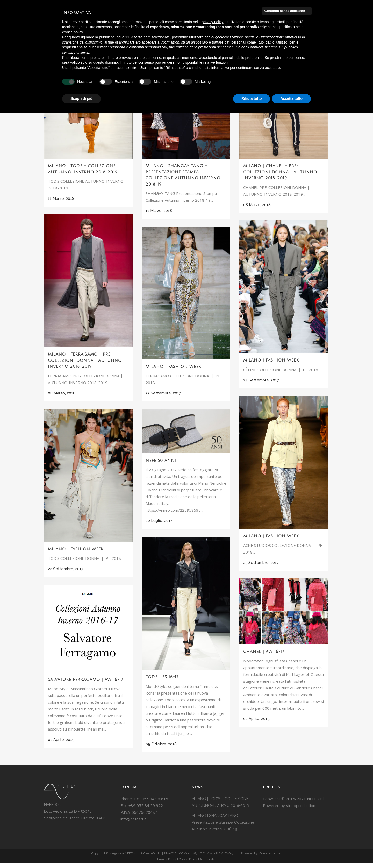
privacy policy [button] (213, 22)
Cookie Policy (188, 859)
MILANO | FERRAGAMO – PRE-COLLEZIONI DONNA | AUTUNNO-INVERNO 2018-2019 (86, 360)
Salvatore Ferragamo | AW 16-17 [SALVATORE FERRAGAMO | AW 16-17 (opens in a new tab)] (85, 679)
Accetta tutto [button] (291, 98)
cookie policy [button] (72, 32)
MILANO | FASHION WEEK (271, 360)
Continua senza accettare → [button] (286, 11)
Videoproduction (300, 805)
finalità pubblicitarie (92, 47)
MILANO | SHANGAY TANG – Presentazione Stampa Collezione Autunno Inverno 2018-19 (223, 822)
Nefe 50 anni (161, 460)
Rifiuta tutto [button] (251, 98)
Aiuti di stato (208, 859)
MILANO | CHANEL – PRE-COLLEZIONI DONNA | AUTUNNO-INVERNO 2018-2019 (281, 172)
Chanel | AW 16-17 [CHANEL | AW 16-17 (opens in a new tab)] (263, 651)
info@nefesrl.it (133, 819)
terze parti (142, 37)
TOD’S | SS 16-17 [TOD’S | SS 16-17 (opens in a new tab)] (162, 677)
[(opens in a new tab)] (186, 603)
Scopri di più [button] (81, 98)
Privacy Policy (166, 859)
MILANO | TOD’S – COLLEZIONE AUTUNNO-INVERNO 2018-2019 (220, 802)
